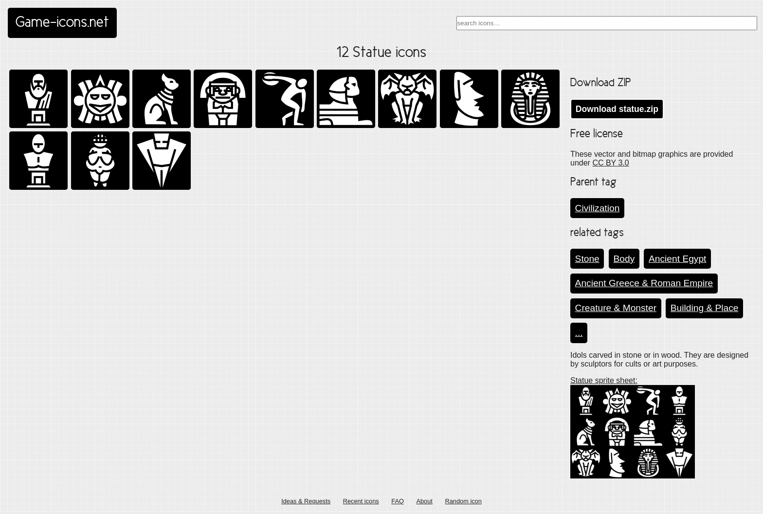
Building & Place (705, 308)
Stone (587, 259)
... (579, 333)
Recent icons (361, 501)
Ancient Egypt (677, 259)
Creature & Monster (615, 308)
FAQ (397, 501)
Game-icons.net (62, 23)
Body (624, 259)
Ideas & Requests (305, 501)
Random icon (463, 501)
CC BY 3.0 (610, 163)
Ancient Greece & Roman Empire (644, 283)
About (424, 501)
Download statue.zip (617, 109)
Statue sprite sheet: (603, 380)
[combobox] (606, 23)
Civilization (597, 208)
